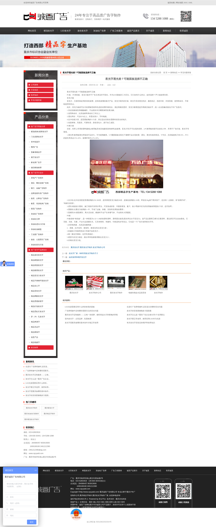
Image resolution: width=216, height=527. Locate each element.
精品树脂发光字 (37, 260)
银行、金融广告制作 (39, 188)
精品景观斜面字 (37, 301)
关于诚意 (150, 31)
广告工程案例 (116, 31)
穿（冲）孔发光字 (38, 317)
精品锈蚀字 (35, 332)
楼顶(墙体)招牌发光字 (39, 132)
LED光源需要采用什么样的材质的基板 (80, 307)
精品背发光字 (36, 291)
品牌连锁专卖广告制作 (40, 193)
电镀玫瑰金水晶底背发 (137, 293)
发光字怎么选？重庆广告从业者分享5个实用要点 (146, 315)
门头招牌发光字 (37, 137)
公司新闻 (34, 85)
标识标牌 (34, 347)
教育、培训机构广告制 (40, 204)
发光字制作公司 (99, 247)
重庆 (91, 502)
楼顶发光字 (49, 31)
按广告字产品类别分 (39, 250)
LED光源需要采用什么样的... (37, 383)
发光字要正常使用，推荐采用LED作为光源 (143, 319)
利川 (99, 502)
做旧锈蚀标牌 (36, 168)
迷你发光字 (82, 31)
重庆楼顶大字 (49, 408)
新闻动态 (167, 31)
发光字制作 (158, 293)
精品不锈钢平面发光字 (40, 281)
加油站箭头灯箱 (37, 245)
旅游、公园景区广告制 (40, 240)
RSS (185, 3)
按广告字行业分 (37, 173)
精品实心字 (35, 286)
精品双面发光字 (37, 265)
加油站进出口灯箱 (38, 224)
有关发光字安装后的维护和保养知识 (141, 323)
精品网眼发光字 (37, 296)
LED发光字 (66, 31)
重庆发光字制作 (31, 408)
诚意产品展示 (133, 31)
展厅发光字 (35, 157)
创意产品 (34, 337)
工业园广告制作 (37, 234)
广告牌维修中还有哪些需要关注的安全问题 (81, 311)
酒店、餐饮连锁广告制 (40, 183)
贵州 (123, 502)
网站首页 (32, 31)
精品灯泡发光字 (37, 306)
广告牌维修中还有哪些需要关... (38, 371)
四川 (119, 502)
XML (191, 3)
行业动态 (34, 90)
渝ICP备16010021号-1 (79, 499)
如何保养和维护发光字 (78, 257)
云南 (115, 502)
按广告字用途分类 (38, 126)
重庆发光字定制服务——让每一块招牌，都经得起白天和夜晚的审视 (91, 315)
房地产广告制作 (37, 178)
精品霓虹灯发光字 (38, 312)
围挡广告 (34, 147)
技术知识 (34, 95)
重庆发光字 (75, 247)
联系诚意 (184, 31)
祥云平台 (102, 499)
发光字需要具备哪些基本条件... (38, 391)
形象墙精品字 (36, 152)
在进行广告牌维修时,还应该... (37, 367)
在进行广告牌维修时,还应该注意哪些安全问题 (144, 307)
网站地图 (179, 3)
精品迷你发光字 (37, 255)
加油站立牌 (35, 219)
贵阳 (107, 502)
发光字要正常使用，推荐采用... (38, 387)
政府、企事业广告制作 (40, 198)
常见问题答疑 (36, 100)
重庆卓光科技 (121, 499)
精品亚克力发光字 (38, 276)
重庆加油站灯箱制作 (31, 413)
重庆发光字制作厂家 (100, 495)
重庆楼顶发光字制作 (31, 419)
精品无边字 (35, 327)
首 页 (165, 73)
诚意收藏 (171, 3)
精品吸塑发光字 (37, 270)
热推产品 (73, 502)
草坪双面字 (35, 142)
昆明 (111, 502)
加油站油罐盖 (36, 229)
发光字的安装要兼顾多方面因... (38, 395)
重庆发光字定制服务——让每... (38, 375)
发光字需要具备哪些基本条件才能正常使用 (81, 323)
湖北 (103, 502)
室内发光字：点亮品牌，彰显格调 (78, 319)
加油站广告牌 (99, 31)
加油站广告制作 (37, 214)
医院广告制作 (36, 209)
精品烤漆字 (35, 322)
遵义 (95, 502)
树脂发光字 (86, 471)
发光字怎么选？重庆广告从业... (38, 379)
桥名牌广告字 (36, 162)
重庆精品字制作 (49, 413)
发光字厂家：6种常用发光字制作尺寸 (83, 253)
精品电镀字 (35, 342)
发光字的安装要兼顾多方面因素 (139, 311)
